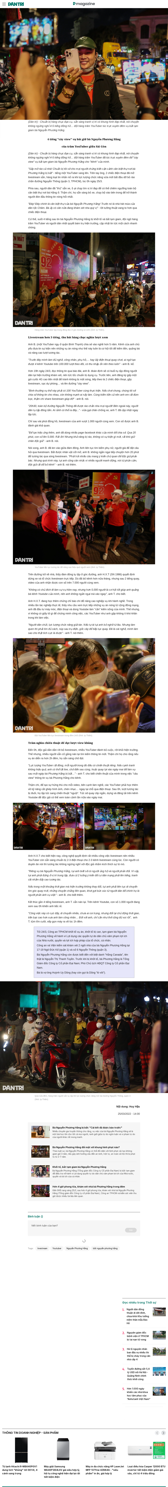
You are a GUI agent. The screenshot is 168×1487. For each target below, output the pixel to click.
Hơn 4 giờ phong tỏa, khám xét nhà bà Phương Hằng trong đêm (89, 1186)
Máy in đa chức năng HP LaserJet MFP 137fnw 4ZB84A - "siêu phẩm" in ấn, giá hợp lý (105, 1470)
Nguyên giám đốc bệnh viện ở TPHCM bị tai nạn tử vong (138, 1336)
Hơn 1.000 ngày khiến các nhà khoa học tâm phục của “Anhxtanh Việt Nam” (138, 1393)
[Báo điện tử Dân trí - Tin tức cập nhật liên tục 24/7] (16, 4)
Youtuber (57, 1248)
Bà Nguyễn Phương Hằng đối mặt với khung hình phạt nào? (86, 1147)
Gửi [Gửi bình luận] (131, 1230)
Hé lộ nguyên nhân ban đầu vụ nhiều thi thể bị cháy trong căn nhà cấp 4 (138, 1354)
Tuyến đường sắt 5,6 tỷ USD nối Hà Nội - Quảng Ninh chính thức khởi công (138, 1374)
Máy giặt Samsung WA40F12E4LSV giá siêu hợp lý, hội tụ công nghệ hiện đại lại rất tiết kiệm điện (62, 1471)
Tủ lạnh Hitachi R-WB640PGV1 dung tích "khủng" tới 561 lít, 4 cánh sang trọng (19, 1470)
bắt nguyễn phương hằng (105, 1248)
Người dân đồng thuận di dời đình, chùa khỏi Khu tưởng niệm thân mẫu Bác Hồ (138, 1316)
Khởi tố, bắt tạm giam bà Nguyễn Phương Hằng (79, 1166)
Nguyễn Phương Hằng (77, 1248)
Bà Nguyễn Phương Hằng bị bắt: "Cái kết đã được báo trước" (87, 1127)
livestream (42, 1248)
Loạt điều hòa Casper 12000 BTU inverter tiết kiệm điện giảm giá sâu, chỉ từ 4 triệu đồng (146, 1470)
